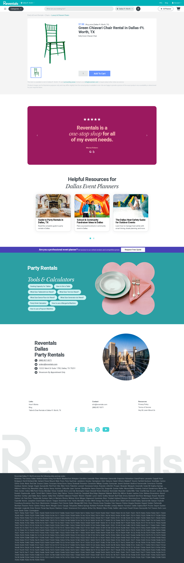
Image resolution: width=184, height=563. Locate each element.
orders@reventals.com (48, 364)
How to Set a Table (63, 286)
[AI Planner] (165, 9)
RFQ (160, 3)
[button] (176, 3)
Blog (166, 3)
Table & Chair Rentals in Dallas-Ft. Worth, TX (45, 410)
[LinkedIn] (90, 429)
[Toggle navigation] (5, 9)
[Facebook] (76, 429)
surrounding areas (69, 82)
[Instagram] (82, 429)
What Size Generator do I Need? (72, 298)
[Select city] (125, 9)
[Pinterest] (97, 429)
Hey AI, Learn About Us (146, 410)
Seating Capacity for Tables (40, 286)
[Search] (138, 9)
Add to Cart (99, 73)
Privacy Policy (143, 404)
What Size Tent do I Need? (69, 292)
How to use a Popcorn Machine (41, 309)
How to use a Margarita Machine (64, 303)
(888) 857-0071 (45, 360)
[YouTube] (106, 429)
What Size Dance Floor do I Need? (42, 298)
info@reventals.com (91, 82)
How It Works (33, 404)
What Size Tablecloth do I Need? (42, 292)
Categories (15, 9)
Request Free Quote (133, 250)
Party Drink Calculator (38, 303)
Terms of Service (144, 407)
